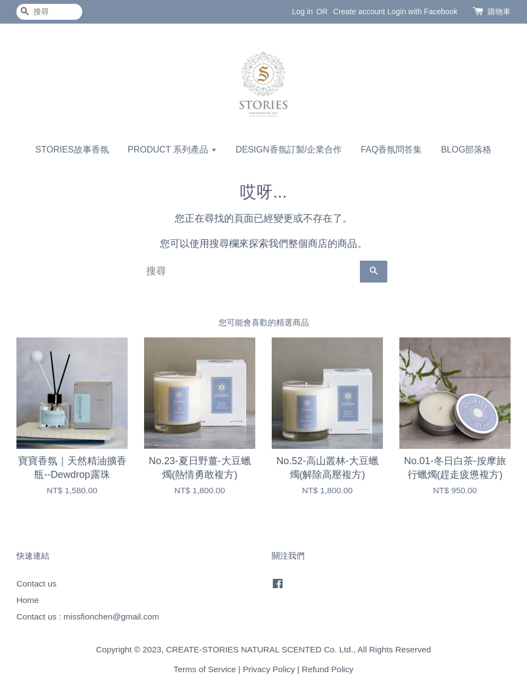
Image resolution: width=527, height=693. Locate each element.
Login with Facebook (422, 11)
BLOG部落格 (466, 149)
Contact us (36, 583)
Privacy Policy (269, 669)
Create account (359, 11)
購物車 (499, 11)
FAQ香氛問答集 (391, 149)
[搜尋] (49, 12)
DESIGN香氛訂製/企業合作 (289, 149)
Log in (302, 11)
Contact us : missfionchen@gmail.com (87, 616)
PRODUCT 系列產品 (172, 149)
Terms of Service (205, 669)
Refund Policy (327, 669)
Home (27, 600)
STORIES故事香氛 (72, 149)
